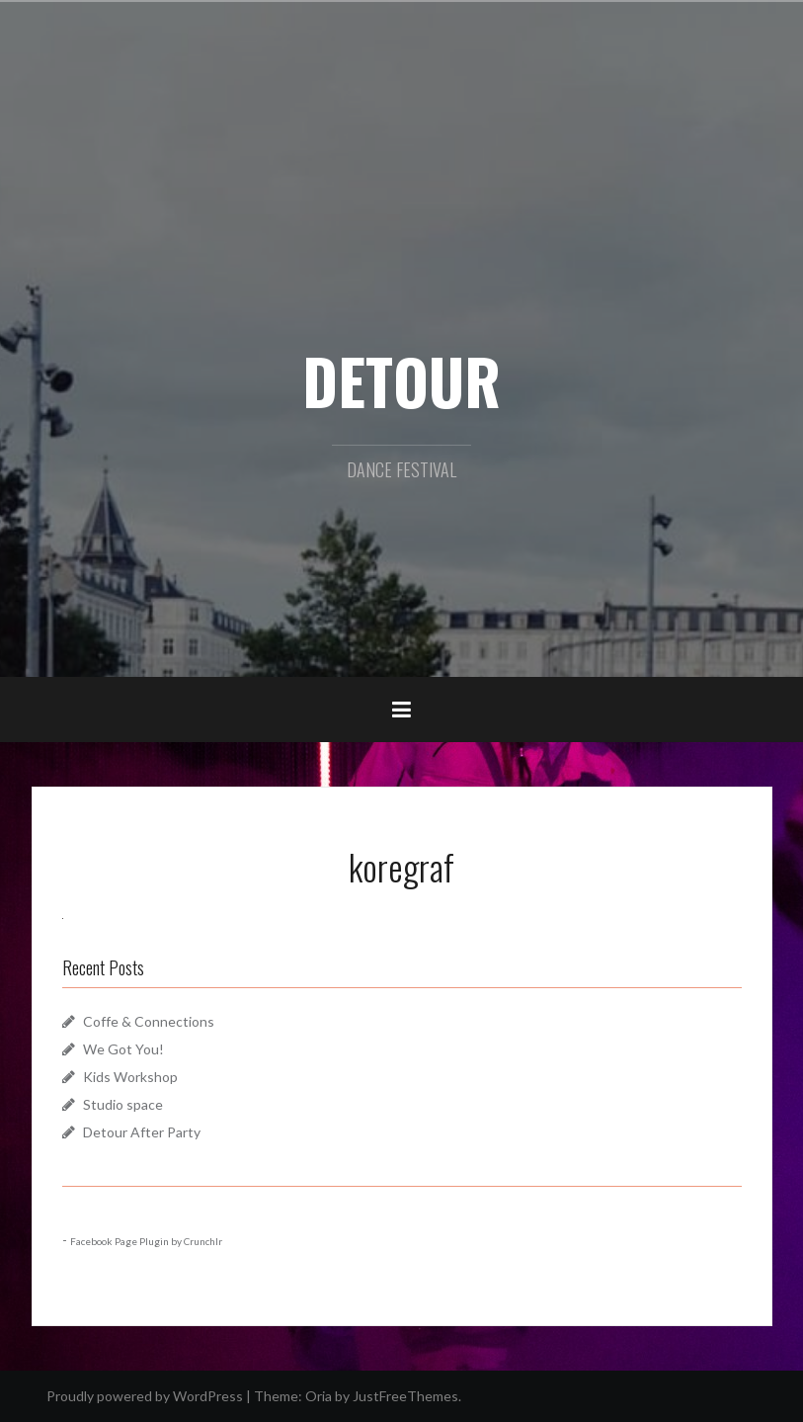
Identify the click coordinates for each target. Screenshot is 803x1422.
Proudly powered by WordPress (144, 1395)
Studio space (123, 1104)
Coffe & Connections (148, 1021)
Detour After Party (142, 1132)
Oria (318, 1395)
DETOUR (401, 380)
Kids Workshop (130, 1076)
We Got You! (123, 1049)
